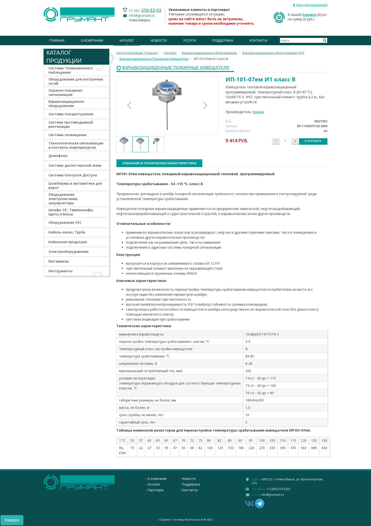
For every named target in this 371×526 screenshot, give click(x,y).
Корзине (309, 14)
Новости (158, 40)
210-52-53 (151, 10)
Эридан (258, 112)
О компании (92, 40)
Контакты (259, 40)
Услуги (189, 40)
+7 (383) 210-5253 (278, 489)
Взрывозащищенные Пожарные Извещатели (175, 68)
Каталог (126, 40)
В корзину (313, 141)
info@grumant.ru (142, 15)
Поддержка (222, 40)
